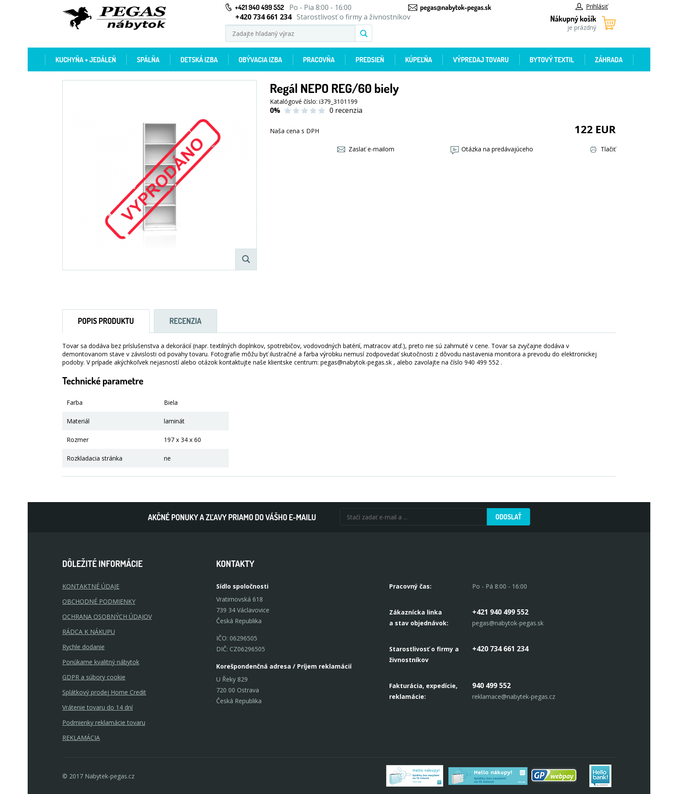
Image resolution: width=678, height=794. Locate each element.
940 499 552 (491, 685)
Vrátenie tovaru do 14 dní (97, 707)
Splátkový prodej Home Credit (104, 692)
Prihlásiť (592, 6)
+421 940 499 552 (259, 7)
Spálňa (148, 59)
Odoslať (508, 516)
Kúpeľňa (418, 59)
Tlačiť (603, 149)
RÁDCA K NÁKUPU (88, 632)
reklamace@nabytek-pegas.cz (513, 696)
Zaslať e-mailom (365, 149)
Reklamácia (81, 737)
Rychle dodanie (83, 647)
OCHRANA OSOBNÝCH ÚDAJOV (107, 616)
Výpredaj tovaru (481, 59)
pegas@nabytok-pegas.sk (455, 7)
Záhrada (609, 59)
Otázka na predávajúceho (492, 149)
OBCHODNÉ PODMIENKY (98, 601)
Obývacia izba (260, 59)
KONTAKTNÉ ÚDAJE (90, 586)
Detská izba (198, 59)
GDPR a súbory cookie (93, 677)
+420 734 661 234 (500, 648)
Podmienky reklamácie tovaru (103, 722)
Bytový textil (552, 59)
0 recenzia (345, 110)
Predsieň (369, 59)
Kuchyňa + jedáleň (85, 59)
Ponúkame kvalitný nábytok (100, 662)
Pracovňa (319, 59)
